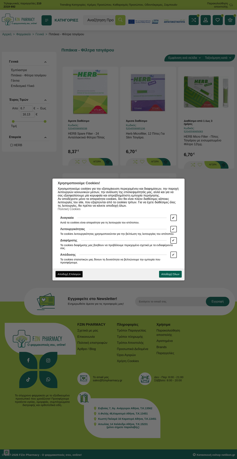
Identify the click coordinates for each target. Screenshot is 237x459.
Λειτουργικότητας (72, 229)
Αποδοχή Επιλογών (69, 274)
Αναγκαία (67, 217)
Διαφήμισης (68, 240)
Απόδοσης (68, 254)
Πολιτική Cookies (69, 209)
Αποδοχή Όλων (170, 274)
